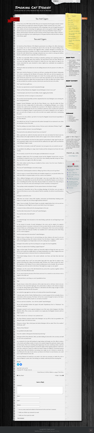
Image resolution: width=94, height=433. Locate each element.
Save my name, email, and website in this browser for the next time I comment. (37, 409)
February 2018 (72, 95)
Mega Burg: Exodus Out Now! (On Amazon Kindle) (74, 68)
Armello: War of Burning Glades (74, 41)
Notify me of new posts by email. (26, 415)
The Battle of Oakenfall (74, 31)
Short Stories (71, 24)
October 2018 (72, 91)
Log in (70, 129)
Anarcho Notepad (47, 431)
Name (18, 396)
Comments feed (73, 131)
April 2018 (71, 92)
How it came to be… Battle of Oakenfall (75, 34)
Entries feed (72, 130)
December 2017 (72, 97)
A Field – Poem (59, 375)
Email (18, 400)
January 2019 (72, 90)
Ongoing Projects (72, 38)
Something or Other (74, 119)
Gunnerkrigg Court (73, 155)
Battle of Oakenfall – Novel (73, 28)
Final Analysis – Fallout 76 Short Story (74, 60)
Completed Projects (72, 26)
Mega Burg (71, 43)
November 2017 (72, 99)
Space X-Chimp (56, 431)
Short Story (61, 372)
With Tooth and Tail (23, 368)
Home (69, 18)
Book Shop (70, 22)
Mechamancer (72, 36)
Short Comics (72, 117)
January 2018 (72, 96)
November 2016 (72, 108)
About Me (70, 20)
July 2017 (71, 104)
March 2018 (71, 94)
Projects (71, 116)
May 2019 (71, 88)
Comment (19, 385)
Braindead (70, 187)
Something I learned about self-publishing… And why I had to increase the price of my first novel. (74, 73)
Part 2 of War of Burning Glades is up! (74, 64)
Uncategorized (72, 121)
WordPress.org (72, 132)
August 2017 (72, 103)
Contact (70, 45)
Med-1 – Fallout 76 (73, 62)
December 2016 (72, 106)
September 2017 (73, 101)
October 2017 (72, 100)
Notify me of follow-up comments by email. (29, 412)
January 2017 (72, 105)
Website (19, 405)
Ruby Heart (20, 375)
